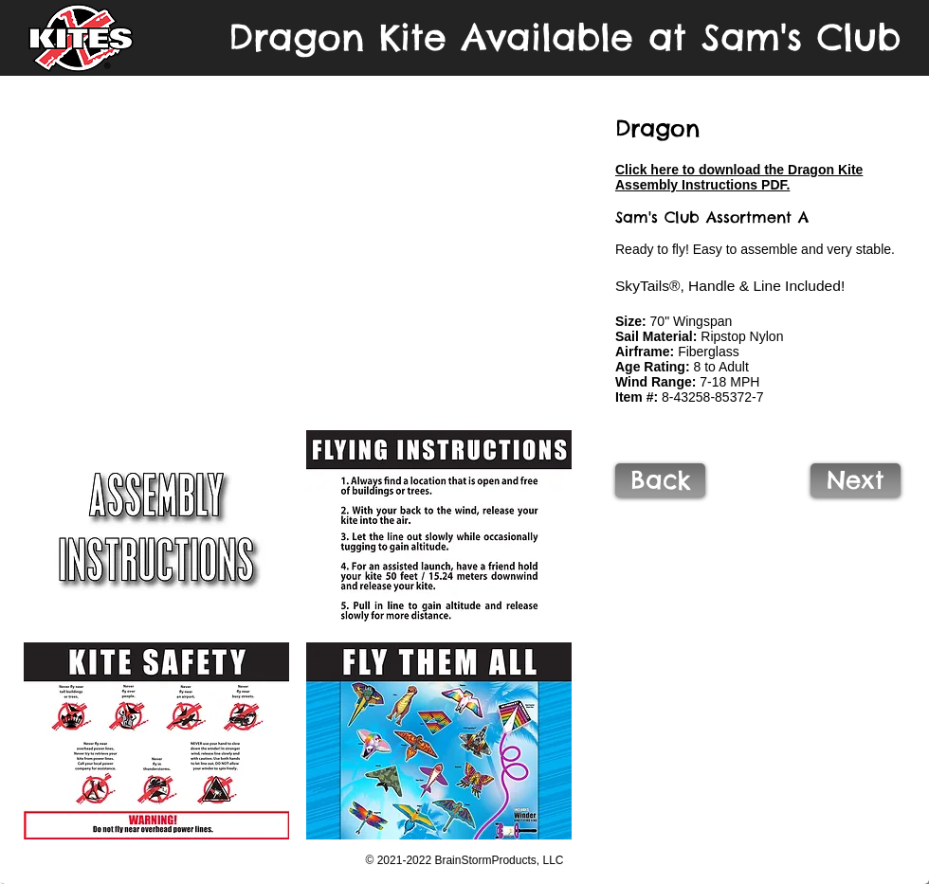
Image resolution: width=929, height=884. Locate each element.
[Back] (660, 480)
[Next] (856, 480)
